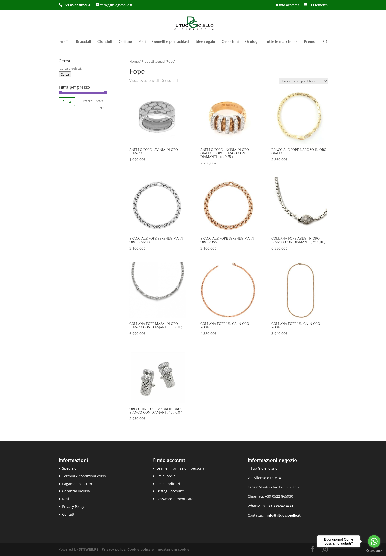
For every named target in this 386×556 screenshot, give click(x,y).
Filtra (67, 101)
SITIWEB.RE (88, 549)
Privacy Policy (73, 506)
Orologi (251, 42)
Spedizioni (70, 468)
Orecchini (230, 42)
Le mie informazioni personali (181, 468)
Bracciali (83, 42)
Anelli (64, 42)
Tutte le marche (278, 42)
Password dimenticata (174, 498)
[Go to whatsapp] (374, 541)
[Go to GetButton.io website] (374, 551)
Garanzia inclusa (76, 491)
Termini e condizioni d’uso (84, 476)
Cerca (65, 74)
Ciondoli (104, 42)
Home (134, 61)
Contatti (68, 514)
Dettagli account (170, 491)
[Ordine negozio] (303, 81)
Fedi (142, 42)
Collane (125, 42)
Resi (65, 498)
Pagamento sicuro (77, 483)
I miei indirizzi (168, 483)
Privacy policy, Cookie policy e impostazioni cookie (145, 549)
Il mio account (287, 5)
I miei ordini (166, 476)
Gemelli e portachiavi (170, 42)
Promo (309, 42)
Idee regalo (205, 42)
